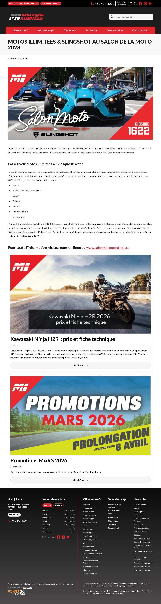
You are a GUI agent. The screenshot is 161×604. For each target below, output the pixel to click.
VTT (84, 525)
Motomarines (88, 547)
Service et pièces (115, 30)
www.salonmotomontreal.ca (107, 247)
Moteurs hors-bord (90, 550)
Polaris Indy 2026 (89, 540)
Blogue (136, 508)
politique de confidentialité (140, 591)
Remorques (87, 557)
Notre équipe (139, 511)
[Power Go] (41, 592)
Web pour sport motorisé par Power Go (58, 584)
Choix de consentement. (114, 593)
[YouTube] (150, 3)
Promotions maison (141, 528)
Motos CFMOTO (89, 515)
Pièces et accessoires (142, 538)
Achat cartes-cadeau (142, 570)
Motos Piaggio (88, 518)
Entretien (137, 535)
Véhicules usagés (45, 30)
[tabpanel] (58, 521)
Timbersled (87, 543)
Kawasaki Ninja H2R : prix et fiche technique (62, 339)
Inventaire (87, 504)
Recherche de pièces (142, 542)
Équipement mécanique (92, 554)
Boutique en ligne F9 (142, 566)
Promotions (92, 30)
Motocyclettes (88, 508)
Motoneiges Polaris (90, 566)
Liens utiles (140, 499)
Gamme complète (90, 573)
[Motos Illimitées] (44, 17)
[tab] (47, 505)
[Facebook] (141, 3)
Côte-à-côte (87, 529)
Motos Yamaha (89, 511)
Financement (70, 30)
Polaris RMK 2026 (90, 536)
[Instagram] (145, 3)
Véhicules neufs (20, 30)
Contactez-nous (140, 30)
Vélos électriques (90, 522)
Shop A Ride (27, 587)
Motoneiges (88, 533)
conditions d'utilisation (94, 593)
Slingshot (86, 570)
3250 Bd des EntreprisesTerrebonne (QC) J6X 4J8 (127, 3)
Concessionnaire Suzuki (143, 563)
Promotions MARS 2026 (38, 460)
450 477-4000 (102, 3)
